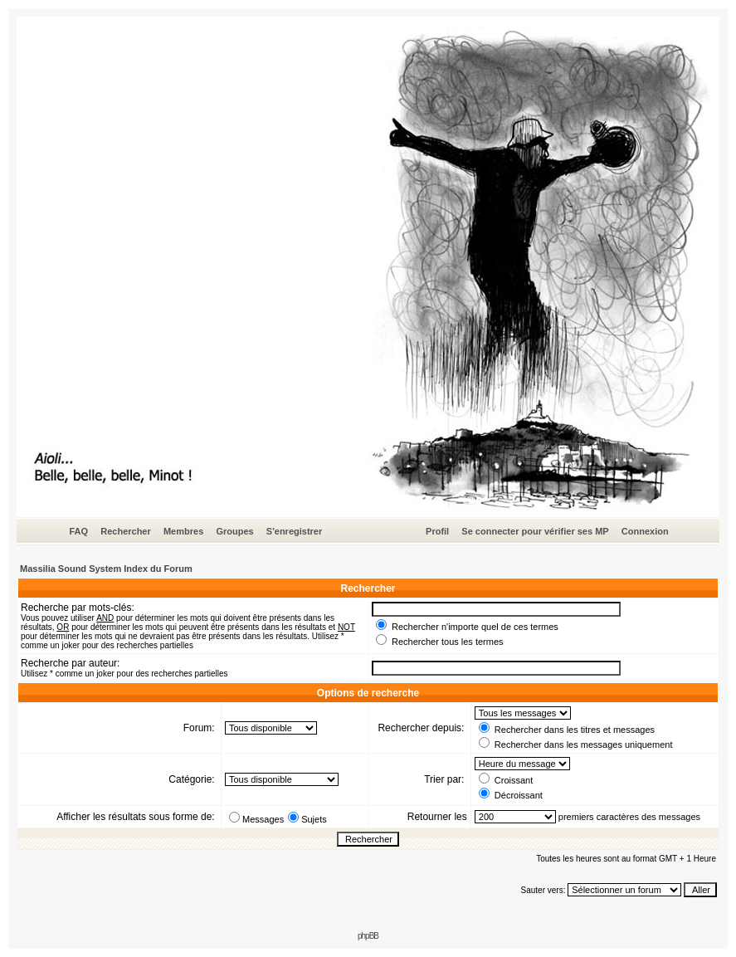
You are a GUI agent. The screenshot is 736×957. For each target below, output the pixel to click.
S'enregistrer (294, 531)
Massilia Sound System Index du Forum (106, 569)
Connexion (645, 531)
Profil (437, 531)
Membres (183, 531)
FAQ (78, 531)
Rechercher (125, 531)
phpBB (368, 935)
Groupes (234, 531)
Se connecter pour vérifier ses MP (534, 531)
